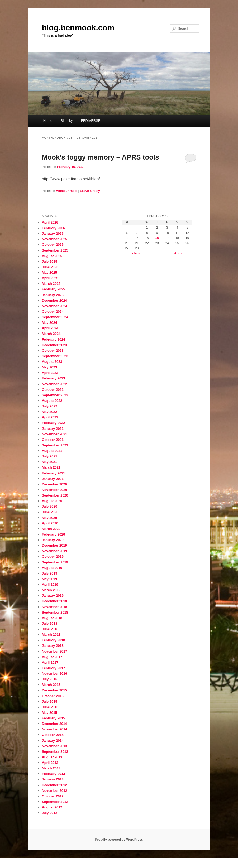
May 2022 (49, 412)
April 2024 (50, 328)
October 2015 (52, 696)
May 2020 (49, 518)
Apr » (178, 253)
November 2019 (54, 551)
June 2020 (50, 512)
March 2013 (51, 768)
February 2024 (53, 339)
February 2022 (53, 423)
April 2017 (50, 662)
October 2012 (52, 796)
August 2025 (52, 256)
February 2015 (53, 718)
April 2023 (50, 373)
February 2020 (53, 534)
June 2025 (50, 267)
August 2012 (52, 807)
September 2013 (55, 752)
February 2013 (53, 774)
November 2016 (54, 674)
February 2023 (53, 378)
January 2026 (52, 233)
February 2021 (53, 473)
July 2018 (49, 623)
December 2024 (54, 300)
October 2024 (52, 312)
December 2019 (54, 545)
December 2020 (54, 484)
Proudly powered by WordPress (119, 839)
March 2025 (51, 284)
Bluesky (67, 121)
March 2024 (51, 334)
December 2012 (54, 785)
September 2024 (55, 317)
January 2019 (52, 595)
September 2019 (55, 562)
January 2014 (52, 741)
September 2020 (55, 495)
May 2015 (49, 713)
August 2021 (52, 451)
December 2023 (54, 345)
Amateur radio (66, 191)
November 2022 (54, 384)
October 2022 (52, 390)
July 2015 (49, 701)
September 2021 (55, 445)
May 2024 (49, 323)
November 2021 (54, 434)
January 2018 (52, 646)
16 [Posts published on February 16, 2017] (157, 238)
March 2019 (51, 590)
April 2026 (50, 222)
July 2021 (49, 456)
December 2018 (54, 601)
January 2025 (52, 295)
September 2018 (55, 612)
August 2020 (52, 501)
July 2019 (49, 573)
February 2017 (53, 668)
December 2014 (54, 724)
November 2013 (54, 746)
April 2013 (50, 763)
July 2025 (49, 261)
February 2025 (53, 289)
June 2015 (50, 707)
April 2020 (50, 523)
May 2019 (49, 579)
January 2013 (52, 779)
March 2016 (51, 685)
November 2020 (54, 490)
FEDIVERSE (91, 121)
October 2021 (52, 440)
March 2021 (51, 467)
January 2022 (52, 429)
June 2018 (50, 629)
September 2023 (55, 356)
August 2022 (52, 401)
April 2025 (50, 278)
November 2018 (54, 607)
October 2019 (52, 556)
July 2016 (49, 679)
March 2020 (51, 529)
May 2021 (49, 462)
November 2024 (54, 306)
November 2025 (54, 239)
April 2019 (50, 584)
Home (48, 121)
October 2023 (52, 351)
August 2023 (52, 362)
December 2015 (54, 690)
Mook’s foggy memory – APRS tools (100, 157)
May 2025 (49, 272)
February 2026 (53, 228)
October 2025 (52, 245)
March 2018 (51, 635)
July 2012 (49, 813)
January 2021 (52, 479)
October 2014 (52, 735)
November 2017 (54, 651)
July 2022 (49, 406)
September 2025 (55, 250)
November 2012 (54, 791)
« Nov (136, 253)
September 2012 (55, 802)
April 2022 (50, 417)
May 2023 (49, 367)
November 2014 (54, 729)
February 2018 (53, 640)
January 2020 (52, 540)
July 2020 (49, 506)
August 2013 (52, 757)
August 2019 (52, 568)
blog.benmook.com (78, 27)
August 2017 (52, 657)
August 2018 (52, 618)
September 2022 (55, 395)
